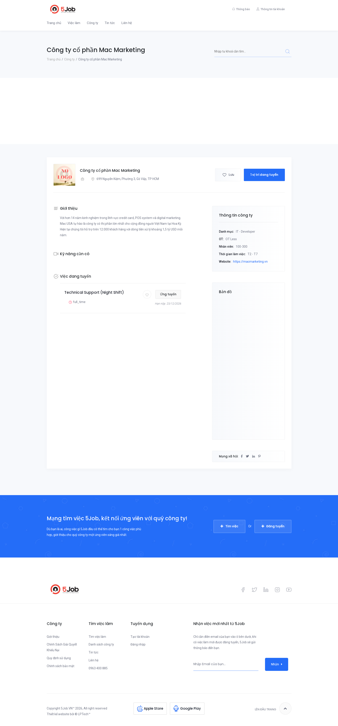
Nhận (276, 664)
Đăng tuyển (275, 526)
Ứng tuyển (168, 294)
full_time (77, 302)
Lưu (228, 174)
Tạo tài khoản (140, 636)
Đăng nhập (138, 644)
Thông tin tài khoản (273, 9)
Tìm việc (231, 526)
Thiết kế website (58, 714)
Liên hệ (126, 23)
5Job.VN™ (68, 708)
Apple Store (153, 708)
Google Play (190, 708)
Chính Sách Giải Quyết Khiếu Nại (62, 647)
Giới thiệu (53, 636)
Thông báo (243, 9)
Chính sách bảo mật (60, 666)
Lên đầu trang (273, 708)
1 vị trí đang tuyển (264, 174)
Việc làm (74, 23)
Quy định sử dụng (59, 658)
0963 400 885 (98, 668)
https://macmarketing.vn (250, 261)
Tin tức (110, 23)
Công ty (92, 23)
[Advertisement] (169, 111)
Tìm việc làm (97, 636)
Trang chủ (54, 23)
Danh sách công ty (101, 644)
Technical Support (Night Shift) (94, 292)
